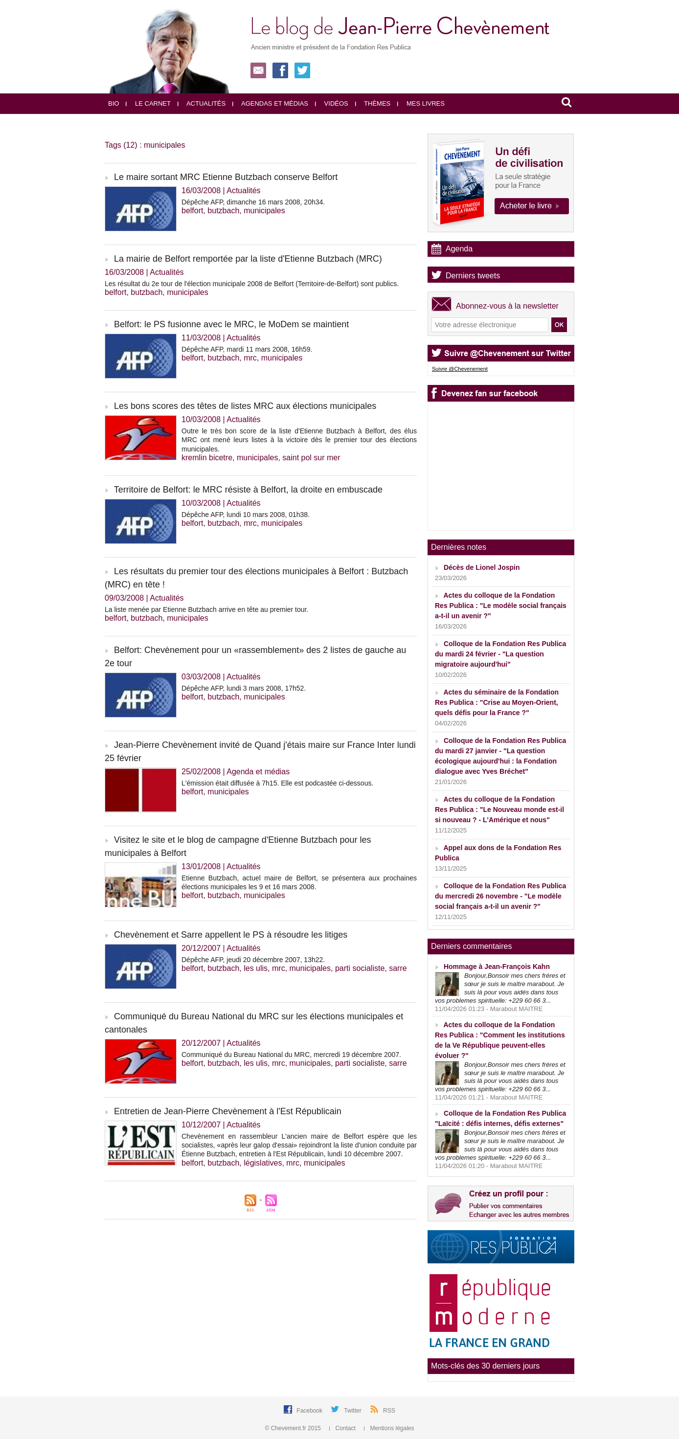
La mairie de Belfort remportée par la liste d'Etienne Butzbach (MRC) (248, 259)
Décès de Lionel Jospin (482, 567)
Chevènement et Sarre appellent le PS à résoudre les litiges (230, 935)
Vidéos (331, 103)
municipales (264, 210)
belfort (192, 210)
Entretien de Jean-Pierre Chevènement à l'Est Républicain (227, 1111)
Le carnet (148, 103)
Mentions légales (389, 1428)
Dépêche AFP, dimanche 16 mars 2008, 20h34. (253, 202)
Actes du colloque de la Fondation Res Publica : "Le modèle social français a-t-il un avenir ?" (500, 605)
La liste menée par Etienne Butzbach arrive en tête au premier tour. (206, 609)
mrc (250, 358)
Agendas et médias (270, 103)
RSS (389, 1410)
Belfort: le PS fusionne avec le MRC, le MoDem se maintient (231, 324)
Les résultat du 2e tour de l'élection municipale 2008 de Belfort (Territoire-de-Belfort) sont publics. (252, 284)
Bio (113, 103)
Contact (343, 1428)
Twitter (353, 1410)
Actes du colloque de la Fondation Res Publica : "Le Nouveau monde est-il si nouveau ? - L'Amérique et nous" (499, 809)
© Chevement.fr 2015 (294, 1428)
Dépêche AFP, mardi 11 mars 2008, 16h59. (246, 349)
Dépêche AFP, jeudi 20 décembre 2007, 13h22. (253, 960)
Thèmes (373, 103)
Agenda (459, 249)
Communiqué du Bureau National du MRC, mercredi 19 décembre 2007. (291, 1054)
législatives (263, 1163)
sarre (398, 968)
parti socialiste (360, 968)
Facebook (310, 1410)
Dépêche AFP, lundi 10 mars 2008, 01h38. (245, 514)
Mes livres (421, 103)
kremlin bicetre (206, 457)
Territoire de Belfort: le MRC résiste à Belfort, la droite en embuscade (248, 490)
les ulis (256, 968)
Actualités (202, 103)
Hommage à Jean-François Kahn (497, 966)
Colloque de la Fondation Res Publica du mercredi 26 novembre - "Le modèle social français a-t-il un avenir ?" (500, 896)
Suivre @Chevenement (460, 369)
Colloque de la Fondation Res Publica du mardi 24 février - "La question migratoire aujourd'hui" (500, 654)
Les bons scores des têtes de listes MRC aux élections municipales (245, 406)
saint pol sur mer (311, 457)
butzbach (223, 210)
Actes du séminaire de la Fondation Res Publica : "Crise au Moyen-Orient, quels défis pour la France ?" (497, 702)
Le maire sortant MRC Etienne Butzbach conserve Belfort (226, 177)
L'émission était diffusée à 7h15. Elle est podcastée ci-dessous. (277, 783)
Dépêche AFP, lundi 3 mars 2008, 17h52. (243, 688)
